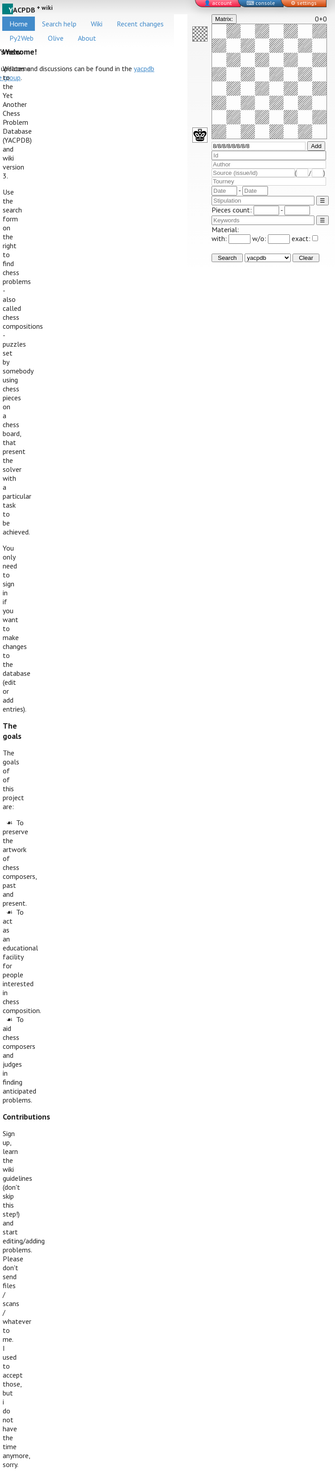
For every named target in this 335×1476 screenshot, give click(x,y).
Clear (306, 257)
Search (227, 257)
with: (231, 238)
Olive (56, 38)
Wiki (96, 23)
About (87, 38)
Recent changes (140, 23)
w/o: (271, 238)
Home (18, 23)
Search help (59, 23)
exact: (305, 238)
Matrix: (224, 19)
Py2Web (21, 38)
